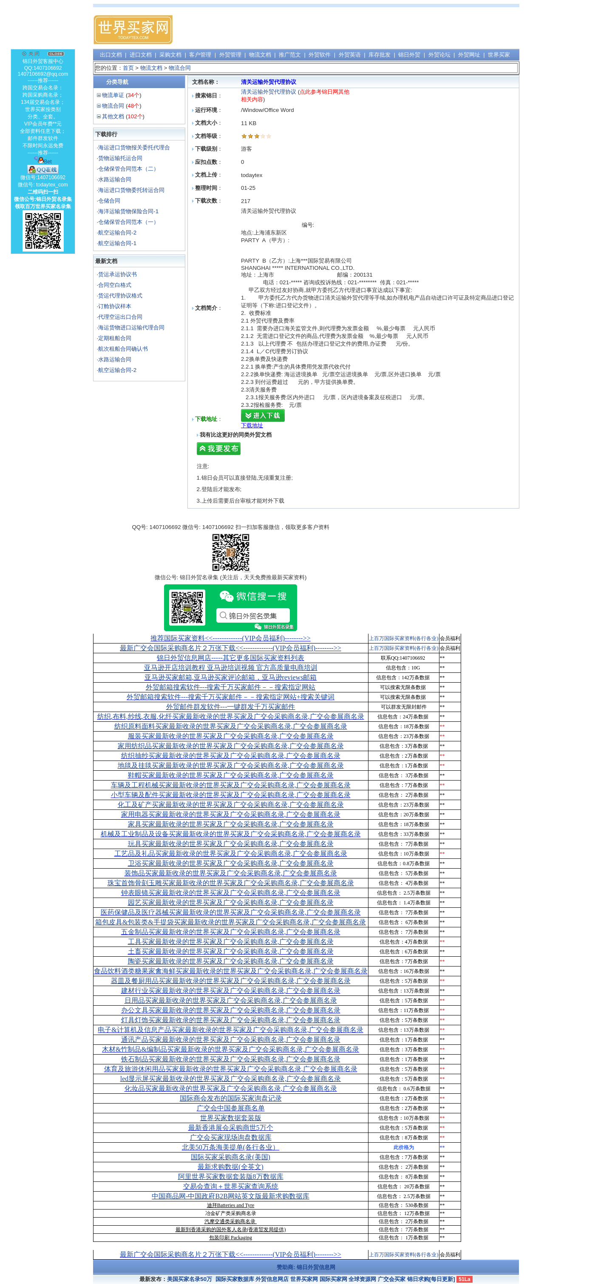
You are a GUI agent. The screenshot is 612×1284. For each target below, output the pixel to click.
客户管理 (200, 54)
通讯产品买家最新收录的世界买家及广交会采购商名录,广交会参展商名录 (230, 1039)
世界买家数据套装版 (230, 1117)
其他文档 (113, 116)
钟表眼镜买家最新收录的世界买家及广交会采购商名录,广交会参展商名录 (230, 892)
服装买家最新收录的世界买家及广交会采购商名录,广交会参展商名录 (231, 736)
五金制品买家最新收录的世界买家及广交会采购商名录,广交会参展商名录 (230, 931)
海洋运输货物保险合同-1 (128, 211)
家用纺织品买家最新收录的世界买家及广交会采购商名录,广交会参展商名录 (231, 745)
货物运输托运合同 (120, 158)
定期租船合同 (114, 338)
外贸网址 (469, 54)
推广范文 (290, 54)
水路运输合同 (114, 179)
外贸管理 (230, 54)
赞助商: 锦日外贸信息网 (306, 1267)
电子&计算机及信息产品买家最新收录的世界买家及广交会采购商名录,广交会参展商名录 (230, 1029)
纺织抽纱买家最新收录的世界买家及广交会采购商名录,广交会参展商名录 (230, 755)
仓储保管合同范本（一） (128, 222)
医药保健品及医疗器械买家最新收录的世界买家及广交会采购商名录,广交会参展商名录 (231, 912)
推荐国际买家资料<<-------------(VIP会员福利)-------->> (230, 638)
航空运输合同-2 (117, 232)
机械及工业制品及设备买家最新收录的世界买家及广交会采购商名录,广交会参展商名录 (231, 834)
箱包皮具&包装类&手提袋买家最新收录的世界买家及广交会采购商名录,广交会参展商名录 (230, 922)
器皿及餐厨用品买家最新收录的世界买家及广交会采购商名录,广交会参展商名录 (231, 980)
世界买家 (499, 54)
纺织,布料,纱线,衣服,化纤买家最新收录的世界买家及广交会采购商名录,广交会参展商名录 (230, 716)
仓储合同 (109, 200)
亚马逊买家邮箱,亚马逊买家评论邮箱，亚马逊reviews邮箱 (230, 677)
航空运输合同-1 (117, 243)
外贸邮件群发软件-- (230, 706)
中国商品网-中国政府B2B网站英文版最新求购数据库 (230, 1196)
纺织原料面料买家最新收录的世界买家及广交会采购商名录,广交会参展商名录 (230, 726)
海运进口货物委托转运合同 (131, 190)
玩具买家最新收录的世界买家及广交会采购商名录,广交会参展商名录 (231, 843)
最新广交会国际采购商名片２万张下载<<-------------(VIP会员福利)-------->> (230, 648)
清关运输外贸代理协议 (268, 92)
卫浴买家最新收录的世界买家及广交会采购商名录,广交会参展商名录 (231, 863)
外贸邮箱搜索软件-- (231, 687)
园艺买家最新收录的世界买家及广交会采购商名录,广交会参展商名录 (231, 902)
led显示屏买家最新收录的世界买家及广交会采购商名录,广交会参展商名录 (230, 1078)
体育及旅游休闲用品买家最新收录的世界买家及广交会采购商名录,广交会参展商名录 (230, 1068)
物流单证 (113, 95)
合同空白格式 (114, 285)
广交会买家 (391, 1279)
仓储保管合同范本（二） (128, 169)
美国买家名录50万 (189, 1279)
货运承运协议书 (117, 274)
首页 (128, 68)
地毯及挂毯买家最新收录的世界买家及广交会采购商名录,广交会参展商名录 (231, 765)
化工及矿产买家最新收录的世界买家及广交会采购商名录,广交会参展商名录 (231, 804)
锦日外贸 (409, 54)
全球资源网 (362, 1279)
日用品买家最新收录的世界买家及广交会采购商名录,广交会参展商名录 (231, 1000)
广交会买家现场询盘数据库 (231, 1137)
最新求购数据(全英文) (231, 1166)
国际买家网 (333, 1279)
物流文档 (260, 54)
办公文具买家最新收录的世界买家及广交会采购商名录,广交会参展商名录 (230, 1010)
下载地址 (252, 425)
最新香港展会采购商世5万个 (230, 1127)
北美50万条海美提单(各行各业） (230, 1147)
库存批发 (379, 54)
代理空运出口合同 (120, 317)
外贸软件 (320, 54)
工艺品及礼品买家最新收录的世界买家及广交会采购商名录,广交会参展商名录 (230, 853)
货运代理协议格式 (120, 295)
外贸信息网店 (272, 1279)
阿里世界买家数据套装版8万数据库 (230, 1176)
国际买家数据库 (234, 1279)
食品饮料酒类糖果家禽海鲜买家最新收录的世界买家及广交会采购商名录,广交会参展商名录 (231, 971)
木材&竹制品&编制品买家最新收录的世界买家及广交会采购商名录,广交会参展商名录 (230, 1049)
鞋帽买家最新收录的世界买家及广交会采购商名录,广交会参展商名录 (231, 775)
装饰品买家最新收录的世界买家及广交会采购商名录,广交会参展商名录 (231, 873)
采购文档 (170, 54)
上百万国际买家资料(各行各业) (404, 638)
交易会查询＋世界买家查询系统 (230, 1186)
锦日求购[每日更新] (431, 1279)
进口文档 (141, 54)
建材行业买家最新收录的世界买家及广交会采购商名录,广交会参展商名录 (230, 990)
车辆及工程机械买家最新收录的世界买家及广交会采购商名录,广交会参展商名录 (231, 785)
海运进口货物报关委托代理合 (134, 147)
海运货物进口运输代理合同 (131, 327)
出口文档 (111, 54)
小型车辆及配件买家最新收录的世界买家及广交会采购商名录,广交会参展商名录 (231, 794)
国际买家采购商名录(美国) (230, 1157)
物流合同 (180, 68)
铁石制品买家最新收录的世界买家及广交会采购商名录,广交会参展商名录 (230, 1059)
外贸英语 (350, 54)
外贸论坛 (439, 54)
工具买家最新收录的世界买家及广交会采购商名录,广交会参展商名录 (231, 941)
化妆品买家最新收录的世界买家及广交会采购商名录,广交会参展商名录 (231, 1088)
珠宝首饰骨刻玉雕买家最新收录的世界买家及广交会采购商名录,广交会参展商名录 (231, 883)
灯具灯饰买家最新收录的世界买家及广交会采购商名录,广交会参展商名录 (230, 1020)
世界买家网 (304, 1279)
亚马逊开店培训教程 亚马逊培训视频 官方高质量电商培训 (230, 667)
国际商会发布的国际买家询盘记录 (231, 1098)
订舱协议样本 (114, 306)
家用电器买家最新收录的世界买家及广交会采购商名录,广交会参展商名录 (230, 814)
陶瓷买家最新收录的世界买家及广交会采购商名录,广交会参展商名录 (231, 961)
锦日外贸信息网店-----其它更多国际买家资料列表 (230, 657)
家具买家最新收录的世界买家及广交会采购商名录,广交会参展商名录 (231, 824)
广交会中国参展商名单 (231, 1108)
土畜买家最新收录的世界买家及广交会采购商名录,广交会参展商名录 (231, 951)
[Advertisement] (363, 30)
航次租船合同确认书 (123, 349)
